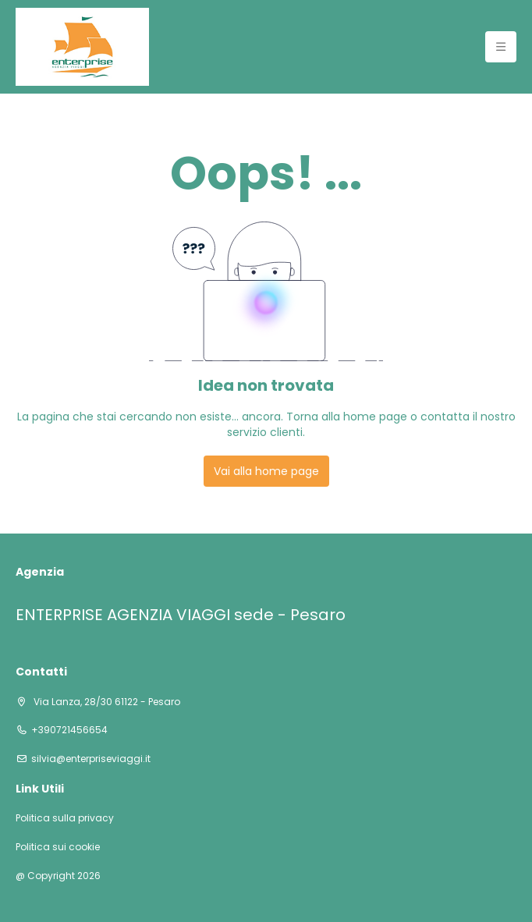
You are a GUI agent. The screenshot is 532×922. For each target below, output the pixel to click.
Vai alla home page (266, 471)
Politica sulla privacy (65, 818)
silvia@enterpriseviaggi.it (91, 759)
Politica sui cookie (58, 847)
